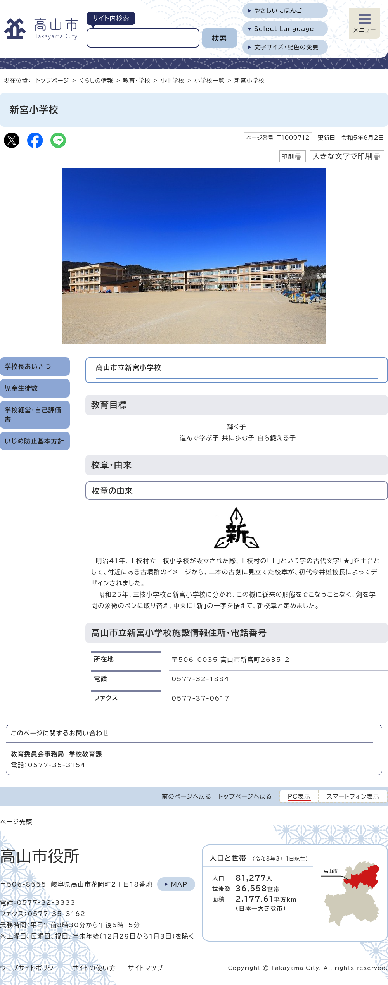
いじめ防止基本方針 (34, 441)
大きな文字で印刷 (342, 156)
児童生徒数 (21, 388)
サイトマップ (145, 968)
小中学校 (172, 80)
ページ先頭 (16, 822)
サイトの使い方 (94, 968)
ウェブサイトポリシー (30, 968)
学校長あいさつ (28, 366)
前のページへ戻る (186, 796)
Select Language (284, 29)
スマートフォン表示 (353, 796)
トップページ (52, 80)
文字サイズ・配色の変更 (286, 47)
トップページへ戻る (245, 796)
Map (179, 884)
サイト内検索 (110, 18)
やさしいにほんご (278, 11)
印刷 (288, 157)
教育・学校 (137, 80)
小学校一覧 (209, 80)
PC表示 (299, 796)
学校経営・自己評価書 (33, 414)
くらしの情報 (96, 80)
